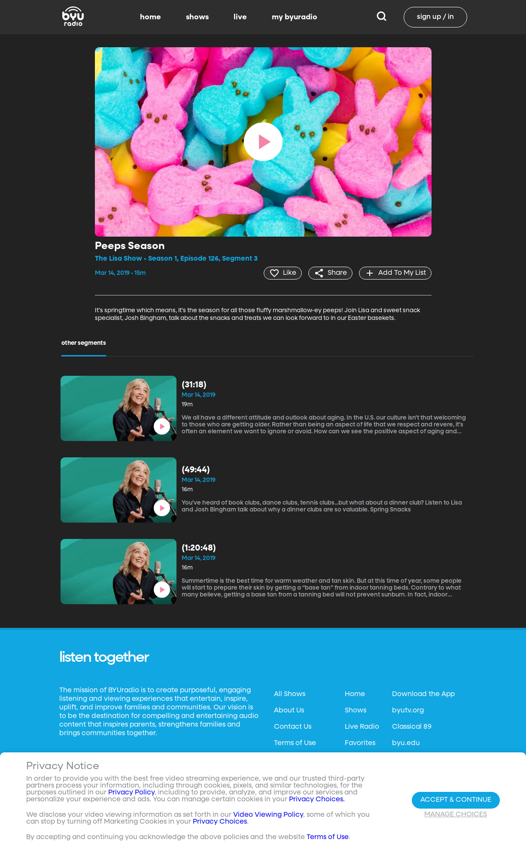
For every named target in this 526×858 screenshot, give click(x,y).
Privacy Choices (220, 822)
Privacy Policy (131, 793)
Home (355, 694)
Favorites (360, 743)
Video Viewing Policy (268, 815)
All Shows (289, 694)
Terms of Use (295, 743)
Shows (355, 710)
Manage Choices (455, 814)
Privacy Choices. (317, 800)
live (240, 17)
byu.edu (406, 743)
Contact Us (292, 727)
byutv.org (408, 710)
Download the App (423, 694)
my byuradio (294, 17)
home (150, 17)
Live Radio (362, 727)
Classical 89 (412, 727)
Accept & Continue (455, 800)
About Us (289, 710)
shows (197, 17)
